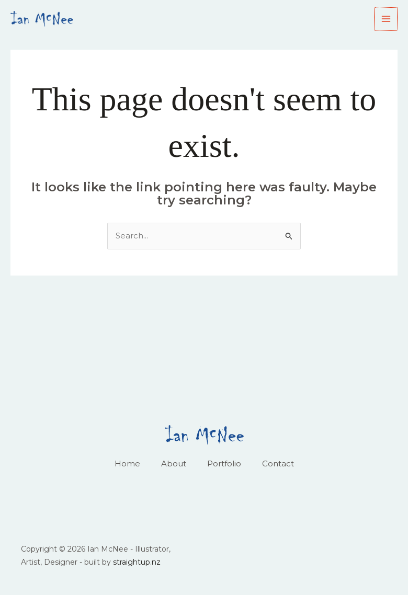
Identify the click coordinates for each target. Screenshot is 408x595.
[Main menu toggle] (387, 19)
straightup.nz (137, 562)
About (173, 463)
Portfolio (224, 463)
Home (127, 463)
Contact (278, 463)
